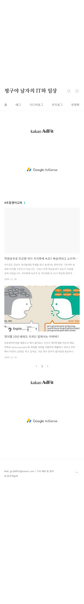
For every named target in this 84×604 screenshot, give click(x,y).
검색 (69, 91)
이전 (37, 366)
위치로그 (57, 104)
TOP (77, 473)
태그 (18, 104)
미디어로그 (36, 104)
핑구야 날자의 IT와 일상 (30, 91)
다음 (47, 366)
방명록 (75, 104)
